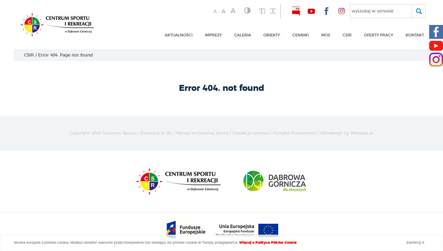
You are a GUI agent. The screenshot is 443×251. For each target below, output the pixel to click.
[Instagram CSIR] (436, 60)
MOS (325, 35)
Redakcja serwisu (251, 133)
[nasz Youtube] (311, 11)
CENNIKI (300, 35)
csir (347, 35)
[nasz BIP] (296, 11)
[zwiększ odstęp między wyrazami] (272, 11)
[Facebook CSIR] (436, 32)
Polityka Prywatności (294, 133)
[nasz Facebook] (326, 11)
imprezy (213, 35)
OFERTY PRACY (378, 35)
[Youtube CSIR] (436, 46)
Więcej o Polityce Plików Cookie (268, 242)
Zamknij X (415, 242)
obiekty (271, 35)
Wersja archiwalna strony (202, 133)
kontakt (415, 35)
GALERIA (242, 35)
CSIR (29, 55)
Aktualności (178, 35)
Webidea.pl (362, 133)
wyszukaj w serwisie (373, 11)
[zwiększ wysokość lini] (262, 11)
